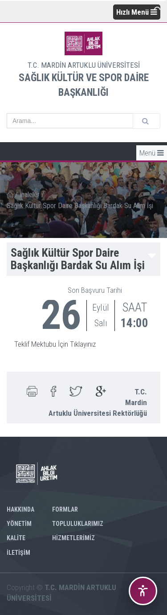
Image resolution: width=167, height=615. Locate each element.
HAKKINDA (20, 509)
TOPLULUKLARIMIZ (77, 523)
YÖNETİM (19, 523)
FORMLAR (65, 509)
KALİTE (16, 537)
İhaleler (30, 194)
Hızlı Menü (136, 12)
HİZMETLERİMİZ (73, 537)
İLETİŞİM (18, 552)
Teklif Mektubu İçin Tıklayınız (55, 344)
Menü (151, 152)
